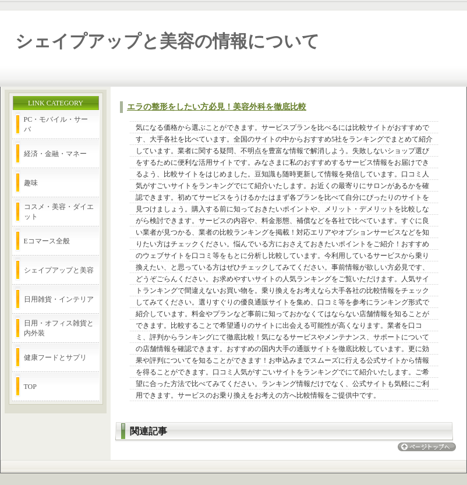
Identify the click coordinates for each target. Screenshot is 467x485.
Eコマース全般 (47, 241)
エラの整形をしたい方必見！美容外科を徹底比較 (216, 106)
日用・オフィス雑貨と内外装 (59, 328)
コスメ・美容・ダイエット (59, 212)
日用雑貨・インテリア (59, 299)
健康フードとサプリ (55, 357)
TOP (30, 387)
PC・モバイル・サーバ (56, 124)
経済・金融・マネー (55, 154)
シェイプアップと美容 (59, 270)
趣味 (31, 183)
